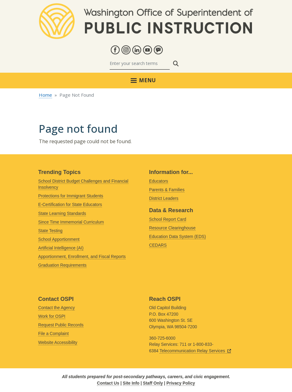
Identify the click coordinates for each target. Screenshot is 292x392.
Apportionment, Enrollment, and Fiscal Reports (82, 256)
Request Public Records (60, 325)
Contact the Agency (56, 307)
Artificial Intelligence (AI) (60, 248)
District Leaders (163, 198)
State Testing (50, 230)
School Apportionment (58, 239)
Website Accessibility (57, 342)
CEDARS (158, 245)
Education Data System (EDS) (177, 236)
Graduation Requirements (62, 265)
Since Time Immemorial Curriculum (71, 222)
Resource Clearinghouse (172, 228)
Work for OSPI (51, 316)
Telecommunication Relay (195, 351)
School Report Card (167, 219)
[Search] (140, 64)
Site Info (131, 383)
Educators (158, 181)
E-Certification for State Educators (70, 204)
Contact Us (108, 383)
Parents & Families (167, 190)
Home (45, 95)
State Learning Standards (62, 213)
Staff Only (153, 383)
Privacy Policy (180, 383)
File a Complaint (53, 333)
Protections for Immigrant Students (70, 196)
